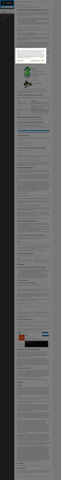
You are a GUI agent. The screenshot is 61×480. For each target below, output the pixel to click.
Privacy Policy (25, 55)
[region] (30, 56)
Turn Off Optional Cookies (35, 60)
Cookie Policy (31, 55)
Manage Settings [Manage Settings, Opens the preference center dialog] (20, 60)
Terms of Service (20, 56)
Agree (43, 60)
